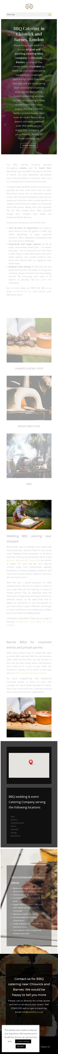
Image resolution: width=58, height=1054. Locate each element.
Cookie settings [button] (23, 1041)
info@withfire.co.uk (32, 1012)
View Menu (29, 144)
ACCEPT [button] (20, 1046)
